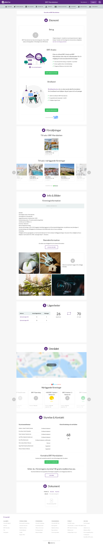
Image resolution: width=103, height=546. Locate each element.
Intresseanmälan (55, 532)
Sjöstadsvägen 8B (24, 320)
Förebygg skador (39, 530)
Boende (52, 491)
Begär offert (22, 534)
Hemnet (5, 525)
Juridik (20, 532)
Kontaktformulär (51, 462)
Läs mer (51, 475)
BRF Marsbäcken (51, 2)
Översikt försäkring (39, 523)
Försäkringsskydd (39, 525)
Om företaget (87, 523)
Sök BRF (6, 517)
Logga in (93, 2)
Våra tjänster (84, 2)
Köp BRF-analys (71, 523)
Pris (4, 530)
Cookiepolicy (86, 534)
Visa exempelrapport (36, 67)
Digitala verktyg (22, 527)
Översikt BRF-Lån (55, 523)
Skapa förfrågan (38, 532)
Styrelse (57, 491)
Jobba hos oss (87, 527)
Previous (14, 172)
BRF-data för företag (72, 527)
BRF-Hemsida (6, 527)
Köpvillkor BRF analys (88, 537)
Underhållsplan (22, 530)
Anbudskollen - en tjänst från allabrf (75, 525)
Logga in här (51, 247)
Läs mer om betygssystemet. (60, 41)
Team (85, 525)
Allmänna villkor (87, 530)
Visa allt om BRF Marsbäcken (51, 12)
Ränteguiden (54, 525)
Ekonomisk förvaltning (24, 523)
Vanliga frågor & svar (72, 532)
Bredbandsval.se (53, 89)
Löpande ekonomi (23, 525)
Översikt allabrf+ (7, 523)
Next (89, 172)
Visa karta (51, 365)
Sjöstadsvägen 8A (24, 317)
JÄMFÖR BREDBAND (51, 110)
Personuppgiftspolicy (88, 532)
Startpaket (5, 532)
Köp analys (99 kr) (51, 72)
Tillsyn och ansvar (39, 527)
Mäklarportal (70, 530)
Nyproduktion (55, 530)
